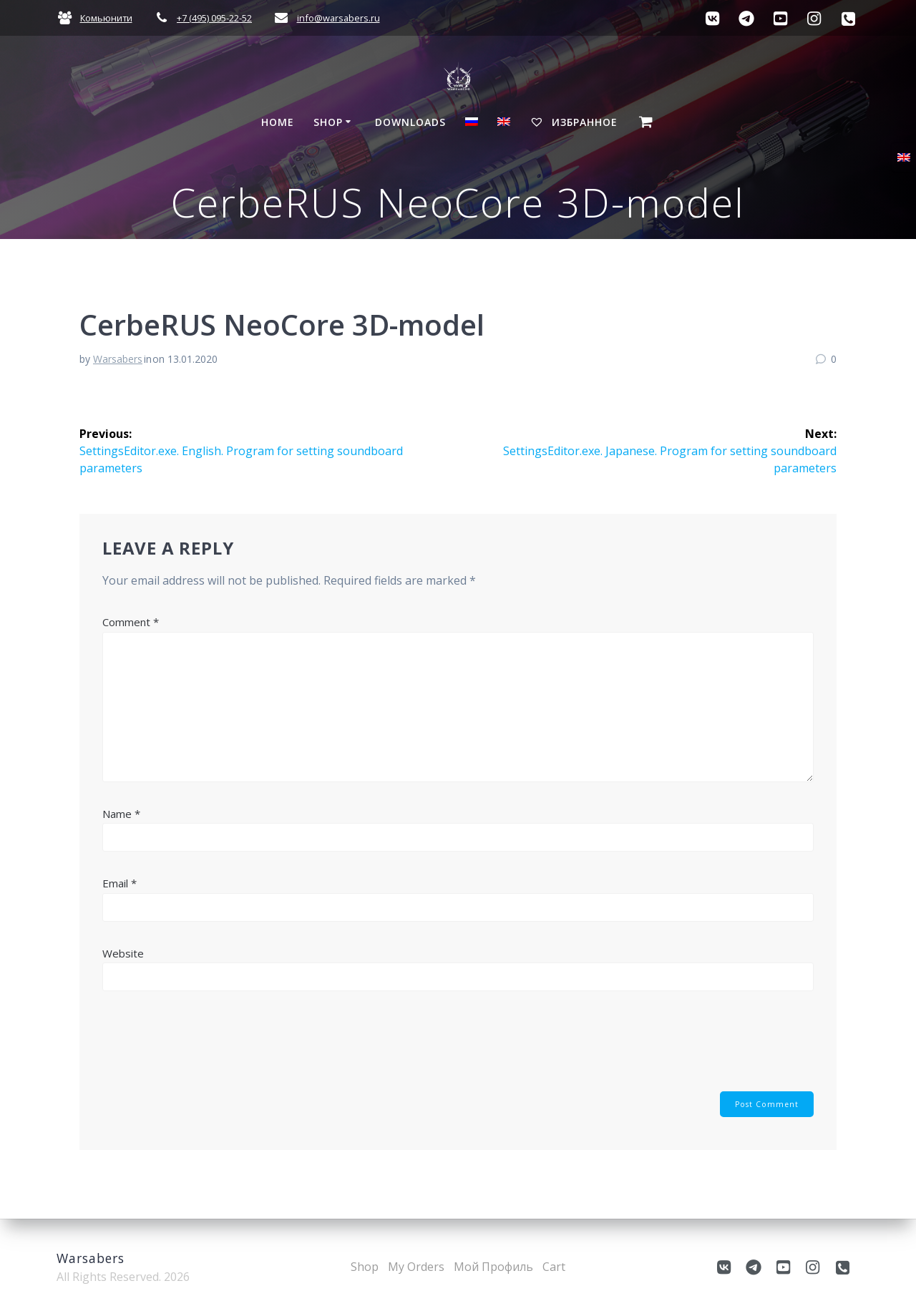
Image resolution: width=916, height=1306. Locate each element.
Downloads (410, 122)
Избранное (574, 122)
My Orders (416, 1267)
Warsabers (117, 359)
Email (119, 883)
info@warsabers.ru (338, 17)
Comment (130, 622)
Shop (328, 122)
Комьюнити (106, 17)
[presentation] (211, 1049)
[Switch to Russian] (471, 123)
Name (121, 813)
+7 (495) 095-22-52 (214, 17)
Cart (553, 1267)
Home (277, 122)
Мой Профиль (493, 1267)
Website (123, 953)
